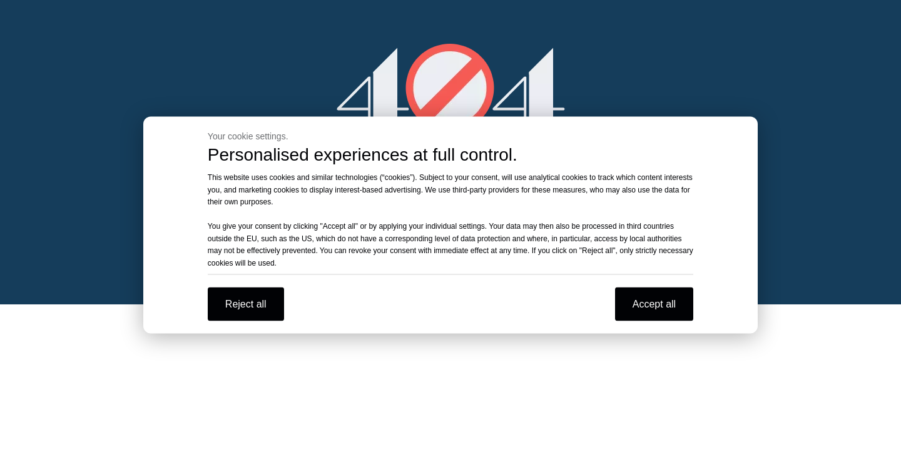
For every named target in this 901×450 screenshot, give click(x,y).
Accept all (654, 304)
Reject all (246, 304)
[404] (451, 88)
